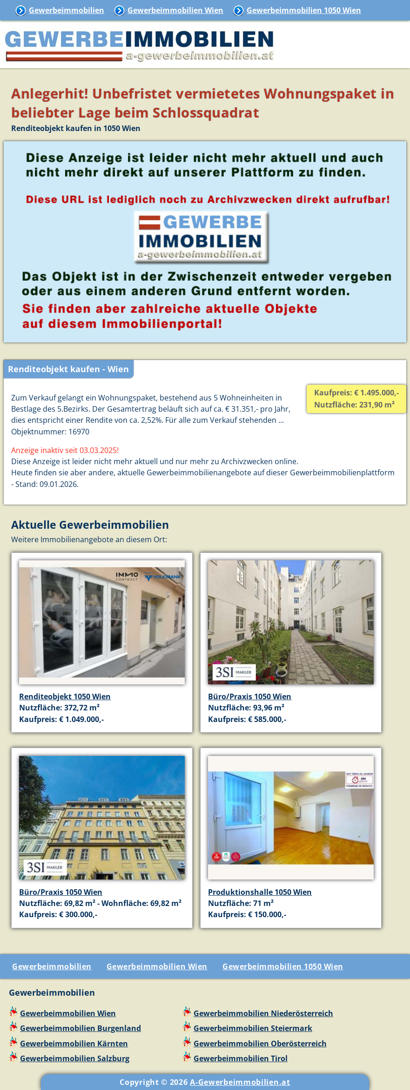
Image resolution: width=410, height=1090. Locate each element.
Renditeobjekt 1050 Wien (65, 696)
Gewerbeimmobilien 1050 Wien (304, 10)
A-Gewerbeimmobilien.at (240, 1082)
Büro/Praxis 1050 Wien (249, 696)
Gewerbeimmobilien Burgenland (80, 1028)
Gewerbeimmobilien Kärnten (74, 1043)
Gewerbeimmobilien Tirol (241, 1058)
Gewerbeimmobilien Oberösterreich (260, 1043)
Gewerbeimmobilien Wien (175, 10)
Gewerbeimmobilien (66, 10)
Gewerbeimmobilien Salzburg (74, 1058)
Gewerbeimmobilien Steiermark (253, 1028)
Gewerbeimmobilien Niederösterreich (263, 1013)
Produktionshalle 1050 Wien (260, 892)
